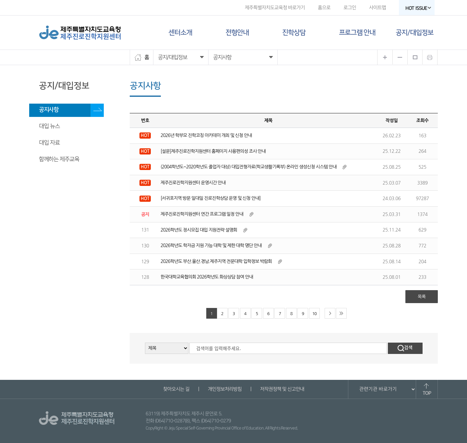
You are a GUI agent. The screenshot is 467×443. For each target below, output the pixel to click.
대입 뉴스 (49, 126)
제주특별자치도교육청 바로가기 (275, 7)
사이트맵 (377, 7)
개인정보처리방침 (224, 389)
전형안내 (237, 32)
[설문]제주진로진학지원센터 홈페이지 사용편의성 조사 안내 (213, 151)
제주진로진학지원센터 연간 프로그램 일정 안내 (202, 214)
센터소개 (180, 32)
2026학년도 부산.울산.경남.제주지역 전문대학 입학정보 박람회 (216, 261)
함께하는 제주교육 (59, 159)
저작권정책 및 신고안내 (282, 389)
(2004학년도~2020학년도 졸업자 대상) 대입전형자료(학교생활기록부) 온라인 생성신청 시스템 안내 (249, 167)
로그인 (349, 7)
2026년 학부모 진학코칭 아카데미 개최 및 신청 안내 (206, 135)
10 (314, 314)
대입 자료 (49, 143)
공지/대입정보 (414, 32)
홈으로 (324, 7)
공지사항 (48, 110)
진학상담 (293, 32)
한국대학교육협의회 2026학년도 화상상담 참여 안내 (207, 277)
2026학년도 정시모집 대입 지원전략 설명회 (199, 230)
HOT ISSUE (418, 8)
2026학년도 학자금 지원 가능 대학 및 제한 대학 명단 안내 (211, 245)
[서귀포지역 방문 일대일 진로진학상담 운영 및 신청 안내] (210, 198)
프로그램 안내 (357, 32)
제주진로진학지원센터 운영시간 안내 (193, 182)
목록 (421, 296)
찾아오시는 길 (176, 389)
